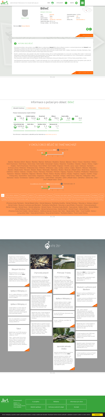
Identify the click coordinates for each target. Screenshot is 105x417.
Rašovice (17, 174)
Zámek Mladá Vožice (31, 203)
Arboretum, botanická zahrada (81, 195)
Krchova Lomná (13, 168)
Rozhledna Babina (67, 213)
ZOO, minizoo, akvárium (12, 195)
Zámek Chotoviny (11, 207)
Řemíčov (39, 174)
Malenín (78, 168)
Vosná (17, 178)
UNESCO (31, 195)
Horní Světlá (52, 166)
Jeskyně (40, 199)
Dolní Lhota (31, 164)
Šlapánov (76, 174)
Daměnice (87, 162)
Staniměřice (23, 176)
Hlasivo (84, 164)
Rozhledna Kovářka (58, 203)
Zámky (4, 199)
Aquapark (23, 195)
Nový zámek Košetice (53, 213)
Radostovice (94, 172)
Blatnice (41, 162)
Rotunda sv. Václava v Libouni (88, 203)
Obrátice (93, 170)
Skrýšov (69, 174)
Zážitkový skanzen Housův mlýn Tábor (52, 211)
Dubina (56, 164)
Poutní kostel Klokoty (81, 213)
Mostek (33, 170)
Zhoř (95, 178)
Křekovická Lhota (32, 168)
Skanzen (50, 195)
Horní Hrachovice (22, 166)
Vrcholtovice (24, 178)
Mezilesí (10, 170)
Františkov (70, 164)
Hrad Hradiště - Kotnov (88, 211)
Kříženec (42, 168)
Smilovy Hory (13, 176)
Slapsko (83, 174)
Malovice (85, 168)
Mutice (39, 170)
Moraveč (27, 170)
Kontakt (76, 407)
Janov (72, 166)
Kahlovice (83, 166)
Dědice (94, 162)
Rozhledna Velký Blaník (49, 205)
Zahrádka (58, 178)
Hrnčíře (66, 166)
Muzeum (78, 199)
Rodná (51, 174)
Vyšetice (31, 178)
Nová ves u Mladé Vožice (73, 170)
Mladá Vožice (18, 170)
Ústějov (63, 176)
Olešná (16, 172)
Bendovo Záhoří (19, 162)
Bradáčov (56, 162)
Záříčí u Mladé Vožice (70, 178)
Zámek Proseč (73, 209)
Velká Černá (70, 176)
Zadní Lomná (39, 178)
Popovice (70, 172)
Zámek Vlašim (62, 209)
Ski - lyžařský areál (40, 195)
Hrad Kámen (36, 209)
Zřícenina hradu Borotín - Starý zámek (64, 207)
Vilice (93, 176)
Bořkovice (48, 162)
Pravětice (77, 172)
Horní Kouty (33, 166)
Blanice (28, 162)
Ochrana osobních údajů (56, 407)
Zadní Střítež (50, 178)
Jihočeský (52, 14)
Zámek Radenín (34, 211)
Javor (77, 166)
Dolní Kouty (22, 164)
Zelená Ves (89, 178)
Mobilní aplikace (36, 407)
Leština (66, 168)
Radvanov (10, 174)
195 (77, 16)
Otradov (29, 172)
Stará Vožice (32, 176)
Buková (62, 162)
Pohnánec (49, 172)
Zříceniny (11, 199)
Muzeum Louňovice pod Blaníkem (30, 205)
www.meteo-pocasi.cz (51, 134)
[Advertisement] (52, 88)
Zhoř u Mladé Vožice (50, 180)
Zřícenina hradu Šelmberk (15, 203)
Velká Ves (79, 176)
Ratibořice (25, 174)
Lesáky (61, 168)
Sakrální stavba (98, 199)
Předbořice (85, 172)
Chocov (80, 162)
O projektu (35, 401)
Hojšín (95, 164)
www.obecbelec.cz (80, 19)
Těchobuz (48, 176)
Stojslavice (40, 176)
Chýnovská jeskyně (90, 205)
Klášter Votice (83, 207)
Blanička (34, 162)
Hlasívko (78, 164)
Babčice (10, 162)
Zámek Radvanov (45, 203)
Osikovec (23, 172)
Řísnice (46, 174)
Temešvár (56, 176)
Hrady (101, 195)
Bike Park (62, 199)
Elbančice (27, 26)
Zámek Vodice (12, 205)
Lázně (46, 199)
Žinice (60, 180)
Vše (3, 195)
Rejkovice (32, 174)
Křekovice (23, 168)
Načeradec (46, 170)
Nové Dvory (85, 170)
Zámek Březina (84, 209)
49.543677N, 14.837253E (55, 19)
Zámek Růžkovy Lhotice (22, 209)
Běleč (44, 8)
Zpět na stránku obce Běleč (85, 73)
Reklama (56, 401)
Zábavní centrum (87, 199)
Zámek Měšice (93, 207)
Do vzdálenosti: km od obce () (45, 184)
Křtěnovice (49, 168)
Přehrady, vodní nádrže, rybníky (63, 195)
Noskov (61, 170)
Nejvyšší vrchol (54, 199)
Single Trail (70, 199)
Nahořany (54, 170)
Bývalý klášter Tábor (73, 211)
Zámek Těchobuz (71, 203)
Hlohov (90, 164)
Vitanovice (10, 178)
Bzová (23, 26)
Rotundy (33, 199)
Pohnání (56, 172)
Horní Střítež (42, 166)
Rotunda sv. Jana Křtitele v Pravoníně (71, 205)
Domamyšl (49, 164)
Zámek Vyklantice (34, 207)
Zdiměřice (81, 178)
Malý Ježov (92, 168)
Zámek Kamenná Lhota (49, 209)
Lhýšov (72, 168)
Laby (55, 168)
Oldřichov (10, 172)
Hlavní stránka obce (88, 35)
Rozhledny (94, 195)
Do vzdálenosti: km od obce (46, 150)
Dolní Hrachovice (12, 164)
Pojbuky (63, 172)
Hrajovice (60, 166)
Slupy (95, 174)
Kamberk (90, 166)
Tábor (51, 18)
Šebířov (63, 174)
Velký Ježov (86, 176)
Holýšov (13, 166)
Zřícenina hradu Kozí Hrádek (17, 211)
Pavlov (36, 172)
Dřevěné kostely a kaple (22, 199)
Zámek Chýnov (46, 207)
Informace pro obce (76, 401)
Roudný (57, 174)
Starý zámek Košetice (38, 213)
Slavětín (89, 174)
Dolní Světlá (40, 164)
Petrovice (42, 172)
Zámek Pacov (23, 207)
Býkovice (68, 162)
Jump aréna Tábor (23, 213)
